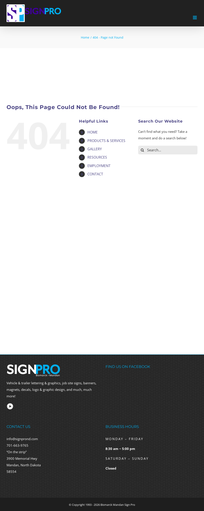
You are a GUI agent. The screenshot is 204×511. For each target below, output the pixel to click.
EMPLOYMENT (98, 165)
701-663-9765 (17, 445)
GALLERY (94, 149)
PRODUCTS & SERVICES (106, 140)
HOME (92, 132)
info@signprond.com (22, 439)
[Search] (142, 150)
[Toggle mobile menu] (195, 17)
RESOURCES (97, 157)
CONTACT (95, 174)
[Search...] (167, 150)
